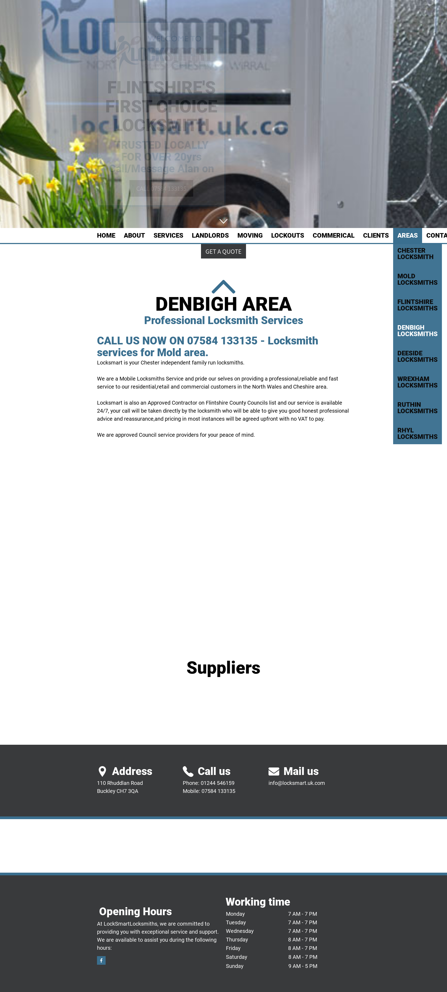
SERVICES (168, 235)
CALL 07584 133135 (161, 188)
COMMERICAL (334, 235)
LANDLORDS (210, 235)
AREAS (407, 235)
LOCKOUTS (287, 235)
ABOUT (134, 235)
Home (106, 235)
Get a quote (224, 251)
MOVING (250, 235)
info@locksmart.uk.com (297, 783)
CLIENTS (376, 235)
